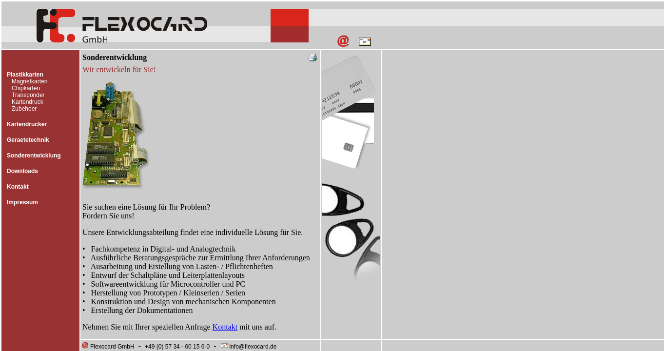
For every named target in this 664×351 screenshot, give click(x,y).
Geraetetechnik (28, 139)
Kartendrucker (27, 124)
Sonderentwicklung (34, 155)
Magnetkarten (29, 81)
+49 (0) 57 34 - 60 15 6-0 (177, 346)
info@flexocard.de (248, 346)
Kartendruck (27, 101)
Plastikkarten (25, 74)
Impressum (22, 202)
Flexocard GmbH (108, 346)
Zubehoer (24, 108)
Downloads (22, 171)
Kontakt (18, 186)
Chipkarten (26, 88)
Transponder (28, 95)
